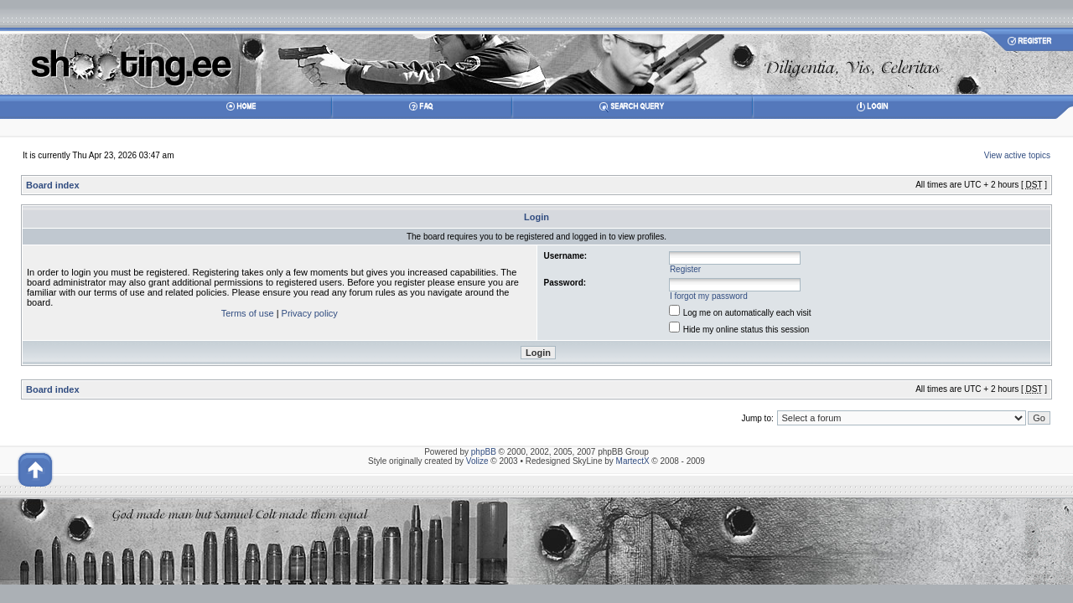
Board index (53, 185)
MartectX (633, 461)
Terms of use (247, 313)
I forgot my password (709, 296)
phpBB (483, 451)
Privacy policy (310, 313)
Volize (477, 461)
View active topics (1017, 155)
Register (685, 269)
